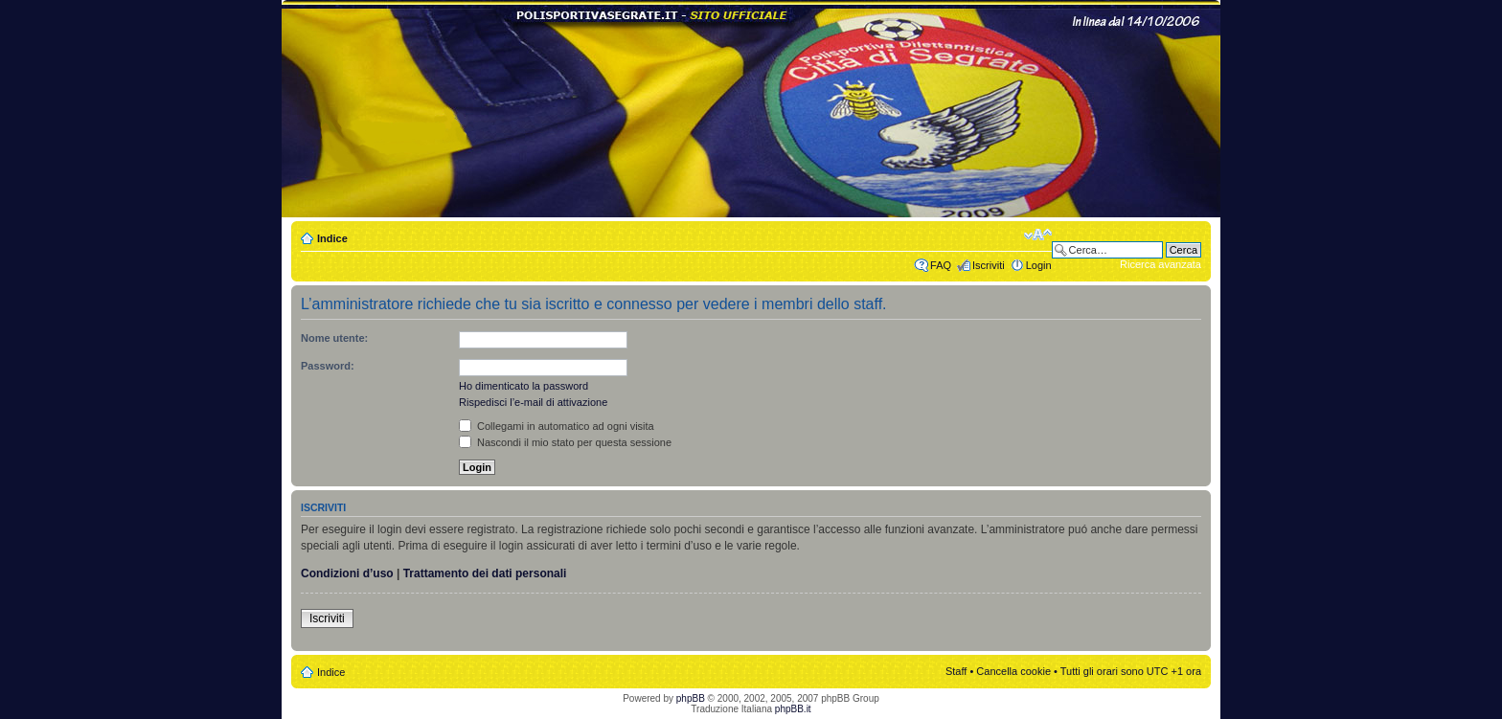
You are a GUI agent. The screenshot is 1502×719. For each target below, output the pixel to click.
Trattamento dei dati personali (485, 573)
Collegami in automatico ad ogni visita (556, 426)
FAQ (940, 265)
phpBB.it (793, 709)
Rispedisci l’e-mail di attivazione (533, 402)
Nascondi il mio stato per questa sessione (565, 442)
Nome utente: (334, 338)
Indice (332, 238)
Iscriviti (988, 265)
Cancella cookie (1013, 671)
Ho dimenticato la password (523, 386)
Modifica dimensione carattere (1038, 234)
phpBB (690, 698)
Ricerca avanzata (1160, 264)
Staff (956, 671)
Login (1039, 265)
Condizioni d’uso (347, 573)
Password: (327, 365)
